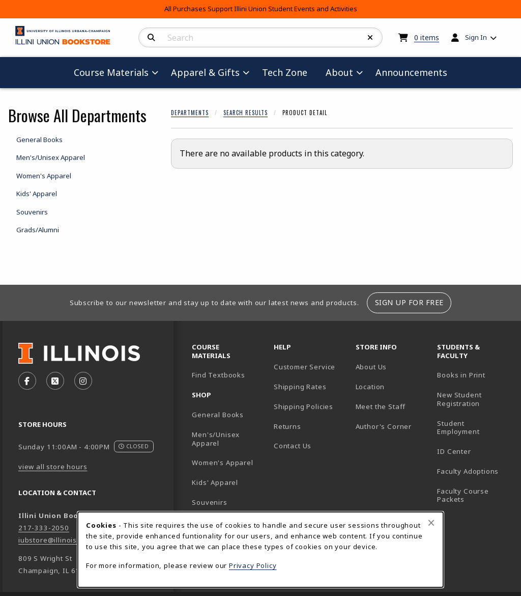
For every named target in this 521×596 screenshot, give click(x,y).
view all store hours (53, 466)
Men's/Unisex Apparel (216, 439)
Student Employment (474, 428)
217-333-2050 (43, 527)
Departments (190, 113)
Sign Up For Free (409, 302)
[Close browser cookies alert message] (431, 522)
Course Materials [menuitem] (111, 72)
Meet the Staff (381, 406)
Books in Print (474, 375)
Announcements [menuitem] (411, 72)
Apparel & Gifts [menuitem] (205, 72)
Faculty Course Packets (463, 495)
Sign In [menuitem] (476, 37)
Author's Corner (384, 426)
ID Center (474, 451)
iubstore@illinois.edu (55, 540)
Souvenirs (209, 502)
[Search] (151, 37)
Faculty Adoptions (468, 471)
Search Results (245, 113)
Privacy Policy (253, 565)
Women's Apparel (222, 462)
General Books (218, 414)
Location (370, 386)
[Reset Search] (370, 37)
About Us (371, 366)
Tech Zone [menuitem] (288, 72)
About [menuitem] (339, 72)
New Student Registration (459, 399)
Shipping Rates (300, 386)
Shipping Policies (303, 406)
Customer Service (304, 366)
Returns (287, 426)
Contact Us (292, 445)
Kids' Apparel (215, 482)
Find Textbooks (218, 375)
